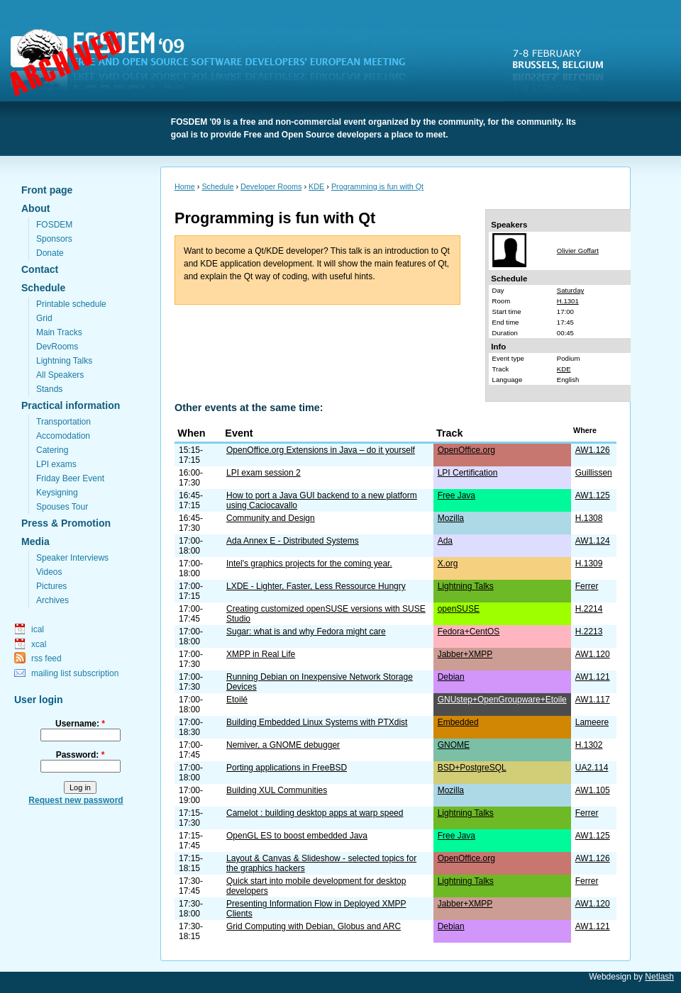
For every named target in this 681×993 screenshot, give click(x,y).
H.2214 (589, 609)
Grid (44, 318)
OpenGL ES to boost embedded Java (296, 836)
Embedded (458, 722)
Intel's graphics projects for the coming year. (309, 563)
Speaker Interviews (72, 558)
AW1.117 (592, 700)
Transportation (63, 422)
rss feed (46, 658)
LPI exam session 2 (263, 473)
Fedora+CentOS (469, 631)
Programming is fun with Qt (377, 186)
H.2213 (589, 631)
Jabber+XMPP (465, 654)
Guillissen (593, 473)
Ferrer (587, 586)
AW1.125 (592, 495)
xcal (38, 644)
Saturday (570, 290)
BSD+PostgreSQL (472, 768)
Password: (80, 755)
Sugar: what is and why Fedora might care (306, 631)
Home (185, 186)
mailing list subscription (74, 673)
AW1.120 (592, 654)
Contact (39, 269)
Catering (52, 450)
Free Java (456, 495)
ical (37, 629)
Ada (445, 541)
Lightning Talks (64, 361)
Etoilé (237, 700)
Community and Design (270, 518)
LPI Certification (468, 473)
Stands (49, 389)
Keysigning (57, 493)
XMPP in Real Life (260, 654)
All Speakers (60, 375)
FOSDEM (216, 64)
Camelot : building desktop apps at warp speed (315, 813)
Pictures (51, 586)
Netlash (659, 977)
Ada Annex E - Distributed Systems (292, 541)
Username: (80, 724)
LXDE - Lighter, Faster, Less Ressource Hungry (316, 586)
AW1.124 (592, 541)
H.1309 (589, 563)
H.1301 (568, 301)
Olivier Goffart (578, 250)
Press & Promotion (66, 523)
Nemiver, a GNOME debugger (283, 745)
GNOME (454, 745)
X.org (448, 563)
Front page (46, 190)
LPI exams (56, 464)
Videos (49, 572)
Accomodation (63, 436)
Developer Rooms (270, 186)
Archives (52, 600)
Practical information (70, 405)
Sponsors (54, 239)
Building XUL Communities (276, 790)
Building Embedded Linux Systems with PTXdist (316, 722)
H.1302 (589, 745)
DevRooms (57, 347)
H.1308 (589, 518)
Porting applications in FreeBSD (286, 768)
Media (35, 541)
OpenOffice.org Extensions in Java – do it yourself (320, 450)
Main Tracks (59, 332)
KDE (316, 186)
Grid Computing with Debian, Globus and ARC (313, 926)
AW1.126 (592, 450)
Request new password (75, 800)
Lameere (592, 722)
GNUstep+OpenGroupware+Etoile (502, 700)
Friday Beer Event (70, 478)
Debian (451, 677)
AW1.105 (592, 790)
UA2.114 (592, 768)
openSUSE (459, 609)
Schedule (43, 287)
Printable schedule (71, 304)
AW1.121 (592, 677)
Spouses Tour (62, 507)
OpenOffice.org (466, 450)
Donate (50, 253)
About (35, 208)
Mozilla (451, 518)
